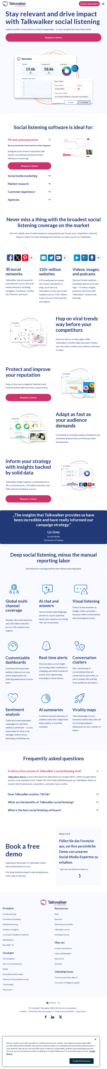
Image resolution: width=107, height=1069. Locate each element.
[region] (51, 1051)
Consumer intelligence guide (67, 982)
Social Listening (9, 914)
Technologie (8, 984)
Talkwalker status (62, 929)
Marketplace (8, 940)
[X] (60, 1017)
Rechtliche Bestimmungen (40, 1011)
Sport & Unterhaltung (12, 964)
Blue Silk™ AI (8, 945)
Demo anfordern (89, 3)
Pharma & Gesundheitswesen (16, 979)
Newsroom (59, 958)
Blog (57, 914)
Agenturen (7, 989)
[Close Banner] (95, 1039)
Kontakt (58, 964)
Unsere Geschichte (63, 948)
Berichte (58, 919)
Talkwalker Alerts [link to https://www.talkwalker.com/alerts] (17, 776)
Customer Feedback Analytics (16, 934)
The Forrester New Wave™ (66, 977)
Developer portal (62, 934)
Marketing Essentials (64, 924)
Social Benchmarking (12, 919)
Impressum (81, 1011)
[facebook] (46, 1017)
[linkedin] (53, 1017)
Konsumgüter (9, 958)
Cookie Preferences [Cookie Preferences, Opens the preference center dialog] (81, 1061)
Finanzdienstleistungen (13, 974)
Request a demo (53, 37)
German (53, 1003)
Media (5, 969)
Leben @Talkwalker (63, 953)
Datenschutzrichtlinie (64, 1011)
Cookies (22, 1011)
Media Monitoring (10, 924)
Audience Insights (11, 929)
